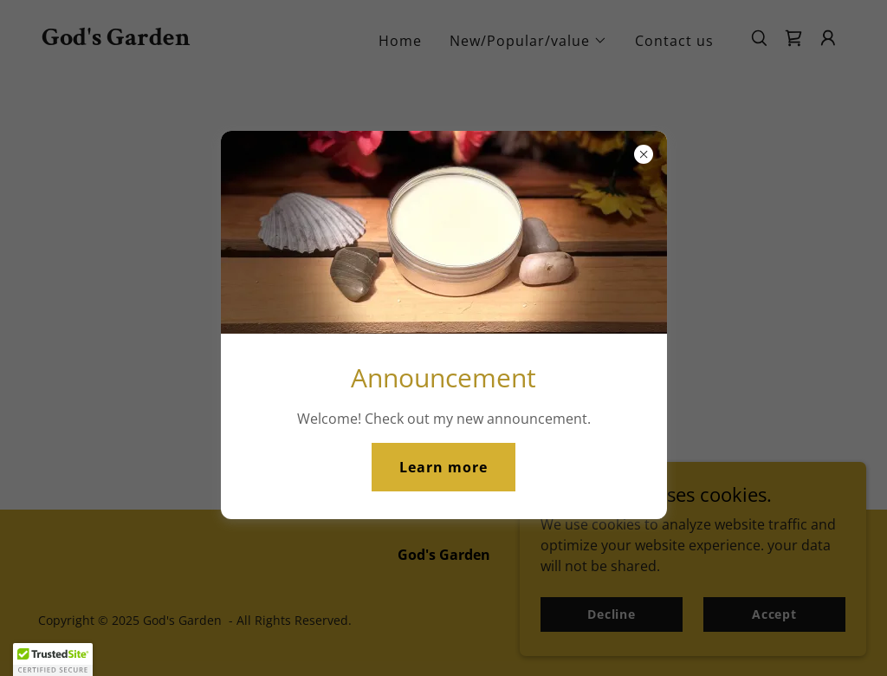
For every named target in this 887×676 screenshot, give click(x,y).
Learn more (443, 467)
